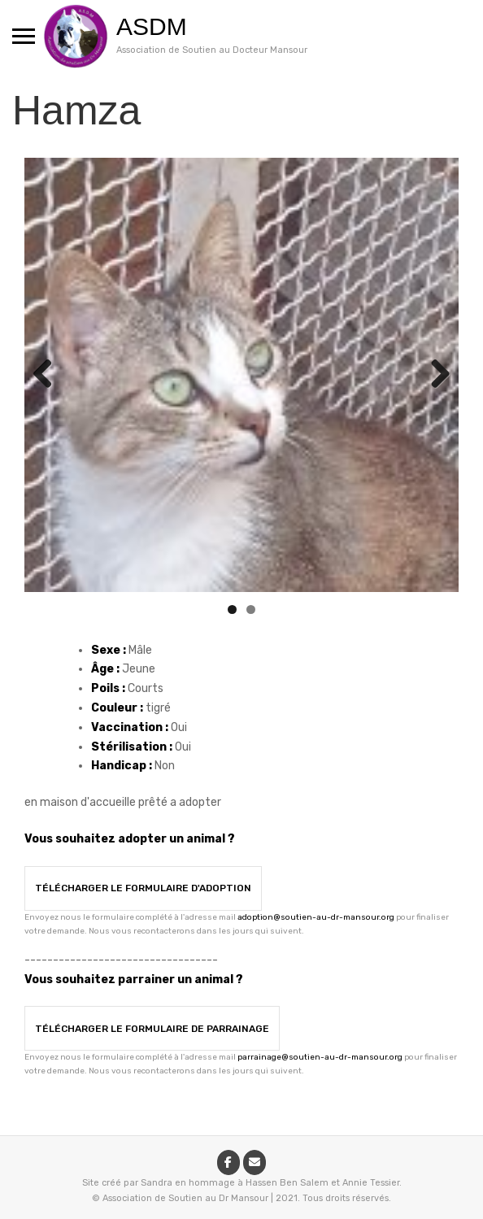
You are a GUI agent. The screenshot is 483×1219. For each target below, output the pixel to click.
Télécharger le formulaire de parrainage (152, 1028)
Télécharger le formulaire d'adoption (143, 888)
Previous (49, 375)
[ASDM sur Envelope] (254, 1162)
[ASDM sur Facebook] (228, 1162)
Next (434, 375)
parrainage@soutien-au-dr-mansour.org (319, 1057)
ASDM (151, 26)
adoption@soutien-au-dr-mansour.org (315, 917)
